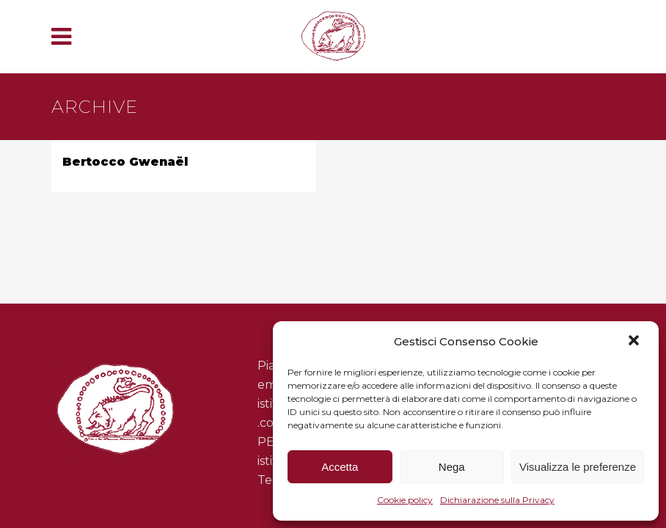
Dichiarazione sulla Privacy (497, 499)
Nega (452, 467)
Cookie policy (405, 499)
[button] (635, 342)
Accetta (339, 467)
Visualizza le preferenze (577, 467)
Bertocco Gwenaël (125, 162)
